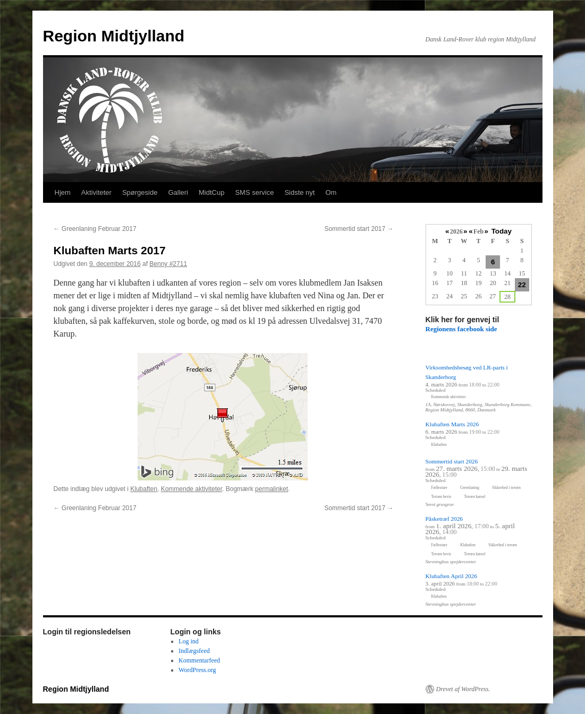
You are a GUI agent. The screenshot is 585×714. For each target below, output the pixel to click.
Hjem (63, 192)
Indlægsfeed (194, 651)
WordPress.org (197, 670)
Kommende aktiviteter (191, 489)
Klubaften (143, 489)
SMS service (254, 192)
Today (501, 231)
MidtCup (211, 192)
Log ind (189, 641)
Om (330, 192)
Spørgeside (139, 192)
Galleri (178, 192)
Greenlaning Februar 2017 (95, 229)
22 (522, 285)
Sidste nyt (299, 192)
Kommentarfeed (199, 660)
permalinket (271, 489)
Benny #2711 (168, 264)
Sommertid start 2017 (358, 229)
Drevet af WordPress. (463, 689)
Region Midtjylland (114, 36)
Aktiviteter (96, 192)
